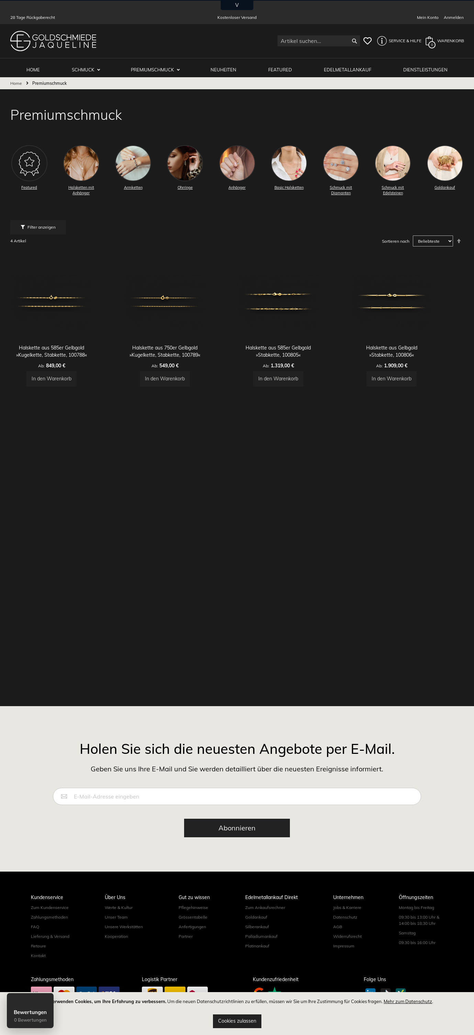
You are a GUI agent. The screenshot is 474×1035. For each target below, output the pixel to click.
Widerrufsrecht (347, 936)
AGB (337, 927)
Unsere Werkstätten (124, 927)
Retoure (38, 946)
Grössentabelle (193, 917)
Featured (282, 66)
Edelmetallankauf (349, 66)
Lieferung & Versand (50, 936)
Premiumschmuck (157, 66)
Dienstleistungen (426, 66)
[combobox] (319, 40)
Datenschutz (345, 917)
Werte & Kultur (119, 907)
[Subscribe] (237, 828)
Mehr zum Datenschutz (408, 1001)
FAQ (35, 927)
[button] (397, 40)
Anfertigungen (192, 927)
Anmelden (454, 17)
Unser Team (116, 917)
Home (16, 79)
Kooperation (116, 936)
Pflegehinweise (193, 907)
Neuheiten (227, 66)
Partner (186, 936)
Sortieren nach (395, 237)
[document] (237, 1013)
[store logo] (53, 41)
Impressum (343, 946)
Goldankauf (256, 917)
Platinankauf (257, 946)
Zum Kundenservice (50, 907)
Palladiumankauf (261, 936)
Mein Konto (428, 17)
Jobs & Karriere (347, 907)
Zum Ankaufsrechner (265, 907)
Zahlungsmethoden (49, 917)
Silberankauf (257, 927)
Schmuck (88, 66)
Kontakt (38, 955)
